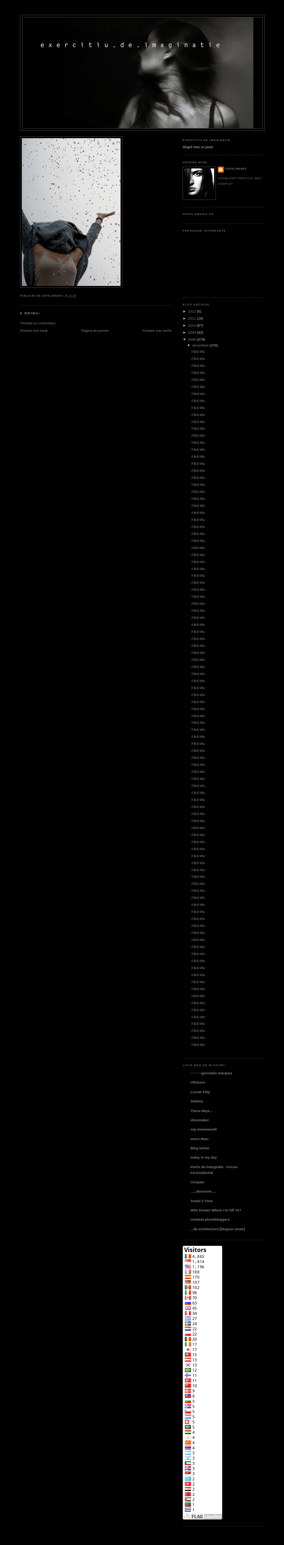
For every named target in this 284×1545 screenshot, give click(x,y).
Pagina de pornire (95, 330)
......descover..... (203, 1191)
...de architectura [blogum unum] (217, 1229)
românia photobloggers (210, 1219)
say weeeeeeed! (203, 1129)
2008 (192, 339)
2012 (192, 311)
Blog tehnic (200, 1148)
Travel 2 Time (201, 1201)
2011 (192, 318)
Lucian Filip (200, 1092)
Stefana (196, 1101)
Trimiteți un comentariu (37, 323)
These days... (201, 1111)
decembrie (200, 345)
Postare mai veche (157, 330)
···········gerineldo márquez (211, 1073)
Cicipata (197, 1182)
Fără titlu (198, 351)
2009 (192, 332)
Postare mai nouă (33, 330)
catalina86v (236, 168)
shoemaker (199, 1120)
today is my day (203, 1157)
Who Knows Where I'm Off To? (215, 1210)
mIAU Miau (199, 1139)
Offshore (197, 1082)
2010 (192, 325)
